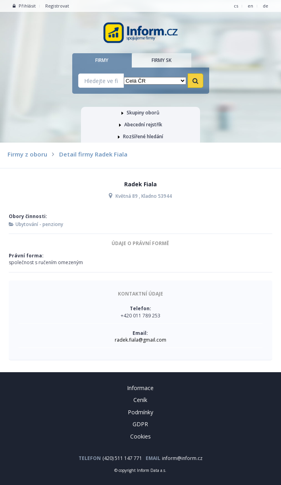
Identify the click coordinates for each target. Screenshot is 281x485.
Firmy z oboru (27, 154)
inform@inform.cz (182, 458)
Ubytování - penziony (39, 224)
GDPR (140, 424)
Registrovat (57, 6)
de (265, 6)
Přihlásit (24, 6)
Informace (140, 388)
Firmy (101, 60)
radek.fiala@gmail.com (140, 339)
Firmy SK (161, 60)
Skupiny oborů (140, 112)
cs (236, 6)
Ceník (140, 400)
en (250, 6)
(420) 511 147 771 (122, 458)
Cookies (140, 436)
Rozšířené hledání (140, 136)
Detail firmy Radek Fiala (93, 154)
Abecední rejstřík (140, 124)
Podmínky (140, 412)
